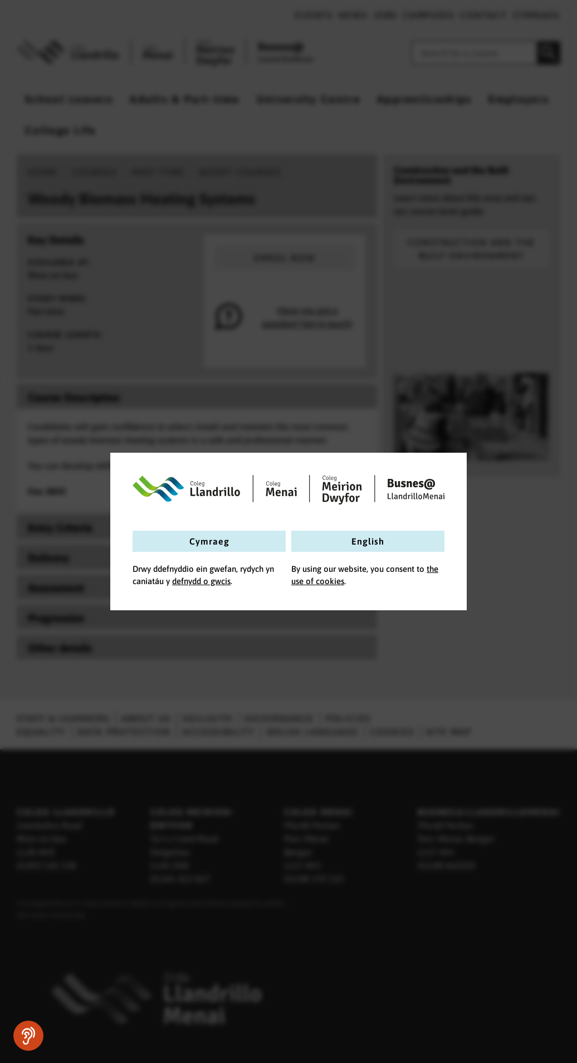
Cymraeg (209, 541)
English (367, 541)
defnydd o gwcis (201, 581)
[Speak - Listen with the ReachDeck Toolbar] (28, 1036)
